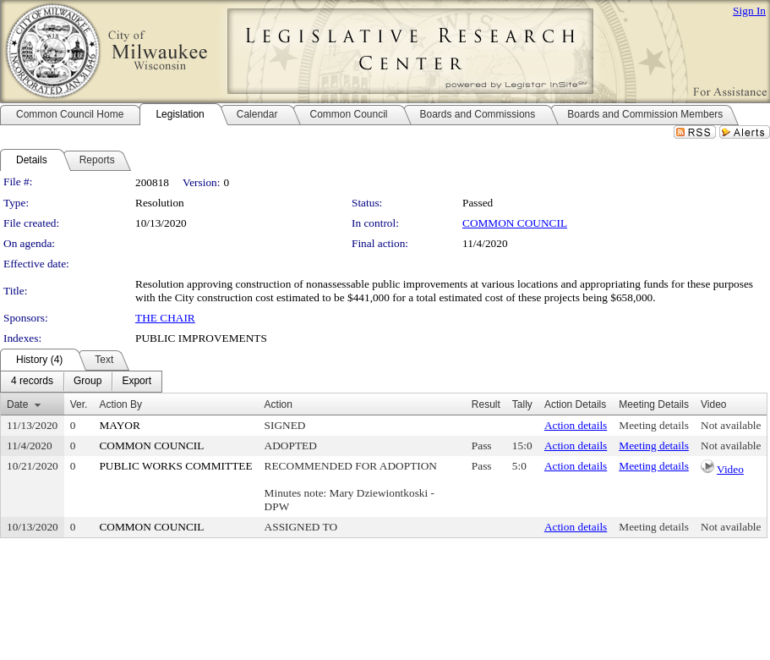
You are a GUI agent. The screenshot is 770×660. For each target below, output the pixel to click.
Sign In (749, 10)
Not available (731, 425)
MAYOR (119, 425)
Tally (522, 404)
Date (17, 404)
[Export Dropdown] (136, 381)
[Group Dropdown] (87, 381)
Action (278, 404)
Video (730, 469)
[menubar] (81, 382)
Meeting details (654, 425)
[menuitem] (32, 381)
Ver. (79, 404)
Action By (120, 404)
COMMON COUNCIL (514, 223)
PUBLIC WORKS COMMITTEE (175, 465)
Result (486, 404)
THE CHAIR (165, 317)
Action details (575, 425)
